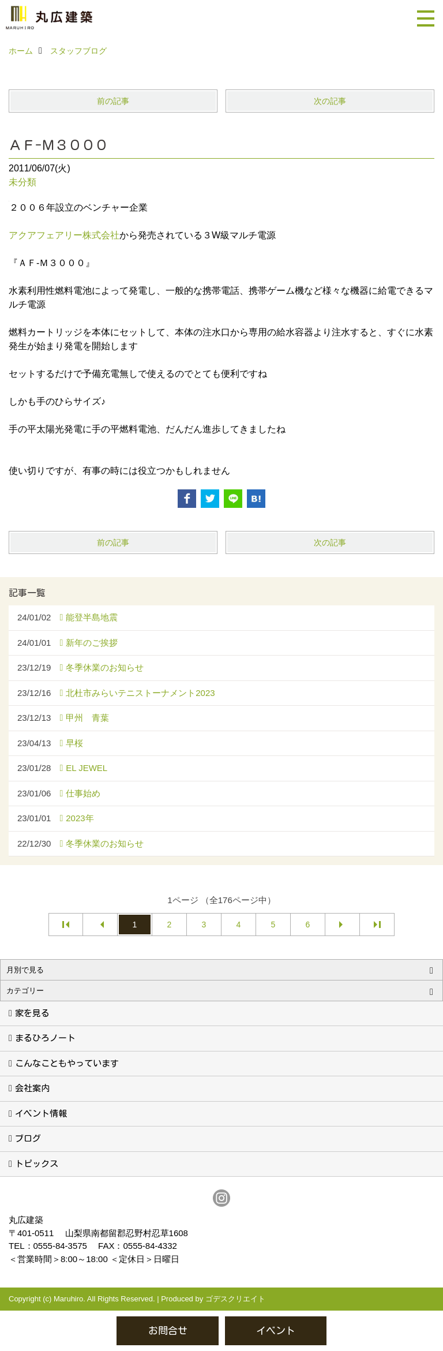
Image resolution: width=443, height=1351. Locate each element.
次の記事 (330, 101)
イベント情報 (41, 1113)
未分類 (22, 182)
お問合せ (167, 1330)
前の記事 (113, 101)
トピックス (36, 1163)
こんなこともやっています (67, 1063)
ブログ (28, 1138)
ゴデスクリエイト (235, 1298)
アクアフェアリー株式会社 (64, 235)
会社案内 (32, 1088)
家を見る (32, 1013)
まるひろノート (45, 1038)
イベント (275, 1330)
